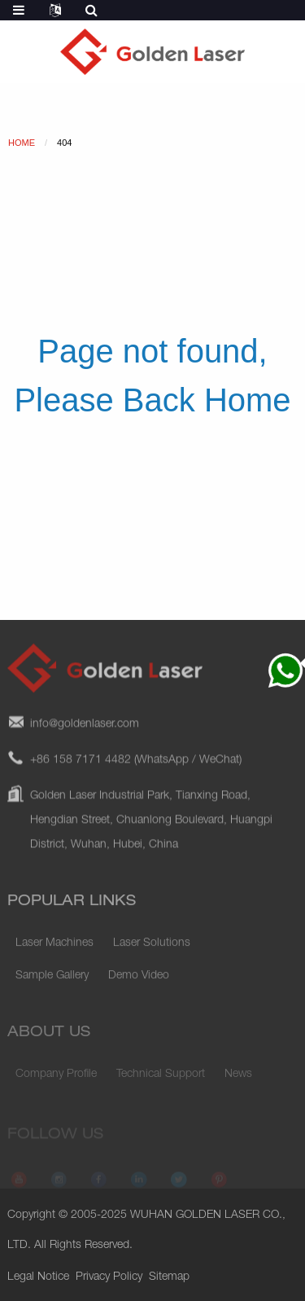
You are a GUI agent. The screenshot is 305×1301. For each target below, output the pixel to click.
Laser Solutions (151, 951)
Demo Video (138, 984)
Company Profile (56, 1080)
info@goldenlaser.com (84, 736)
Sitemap (169, 1277)
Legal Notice (38, 1277)
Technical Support (160, 1080)
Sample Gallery (52, 984)
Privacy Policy (109, 1277)
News (238, 1080)
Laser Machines (54, 951)
